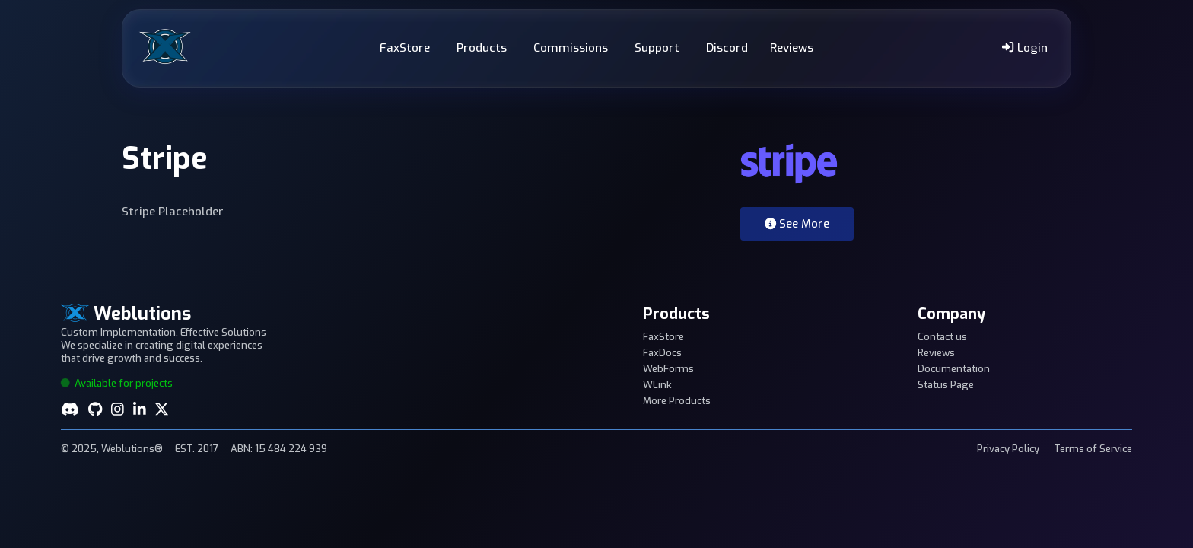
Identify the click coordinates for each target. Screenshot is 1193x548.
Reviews (791, 48)
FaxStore (405, 48)
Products (482, 48)
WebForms (668, 368)
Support (657, 48)
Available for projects (117, 383)
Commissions (570, 48)
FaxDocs (662, 352)
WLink (657, 384)
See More (797, 223)
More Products (677, 400)
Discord (727, 48)
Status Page (946, 384)
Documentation (954, 368)
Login (1024, 48)
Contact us (942, 336)
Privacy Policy (1008, 448)
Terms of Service (1093, 448)
